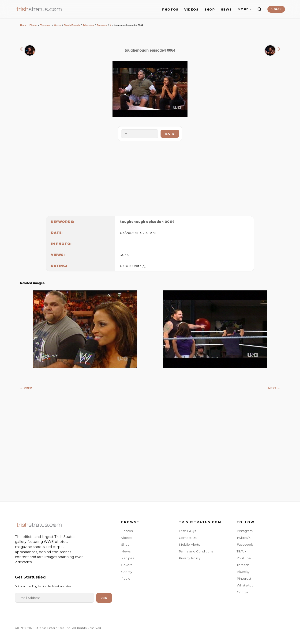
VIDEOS (191, 9)
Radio (125, 578)
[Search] (259, 9)
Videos (126, 538)
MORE (244, 9)
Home (23, 25)
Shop (125, 544)
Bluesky (243, 572)
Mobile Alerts (189, 544)
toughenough (132, 222)
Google (242, 592)
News (126, 551)
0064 (170, 222)
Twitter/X (244, 538)
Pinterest (244, 578)
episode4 (155, 222)
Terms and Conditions (196, 551)
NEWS (226, 9)
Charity (126, 572)
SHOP (209, 9)
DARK (276, 9)
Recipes (127, 558)
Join (104, 598)
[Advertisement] (150, 177)
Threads (243, 565)
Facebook (245, 544)
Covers (126, 565)
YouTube (244, 558)
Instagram (245, 531)
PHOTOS (170, 9)
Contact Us (187, 538)
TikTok (241, 551)
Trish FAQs (187, 531)
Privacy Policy (189, 558)
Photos (33, 25)
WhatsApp (245, 585)
